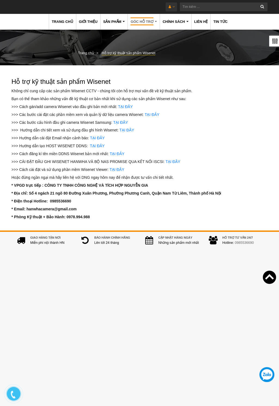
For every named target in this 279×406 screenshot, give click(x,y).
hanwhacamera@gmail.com (114, 354)
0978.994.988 (117, 346)
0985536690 (244, 248)
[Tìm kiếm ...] (152, 6)
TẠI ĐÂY (125, 106)
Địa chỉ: (85, 303)
